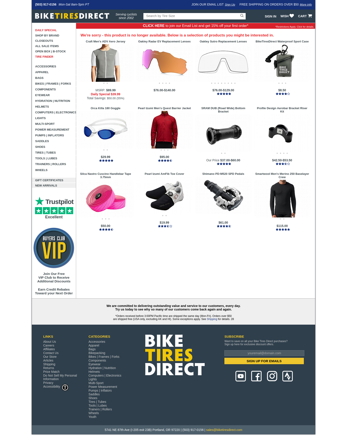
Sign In (270, 16)
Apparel (42, 72)
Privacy (48, 383)
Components (45, 89)
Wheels (41, 170)
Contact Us (50, 353)
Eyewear (42, 95)
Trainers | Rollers (50, 164)
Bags (39, 78)
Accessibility (56, 386)
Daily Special (46, 30)
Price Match (51, 371)
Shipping (212, 319)
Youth (92, 417)
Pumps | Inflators (49, 135)
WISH (288, 16)
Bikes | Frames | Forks (53, 83)
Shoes (40, 147)
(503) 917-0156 (45, 4)
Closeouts (44, 40)
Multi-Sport (45, 124)
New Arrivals (46, 185)
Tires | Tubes (45, 152)
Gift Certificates (49, 180)
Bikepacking (97, 353)
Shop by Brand (47, 35)
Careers (48, 345)
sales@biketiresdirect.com (224, 430)
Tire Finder (44, 56)
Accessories (45, 66)
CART (305, 16)
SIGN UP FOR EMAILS (264, 361)
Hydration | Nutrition (52, 101)
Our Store (50, 356)
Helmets (42, 106)
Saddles (42, 141)
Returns (48, 368)
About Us (49, 341)
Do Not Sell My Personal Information (60, 377)
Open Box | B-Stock (50, 51)
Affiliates (49, 349)
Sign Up (230, 4)
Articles (48, 360)
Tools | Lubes (46, 158)
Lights (40, 118)
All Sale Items (47, 46)
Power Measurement (52, 129)
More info (306, 4)
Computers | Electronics (55, 112)
